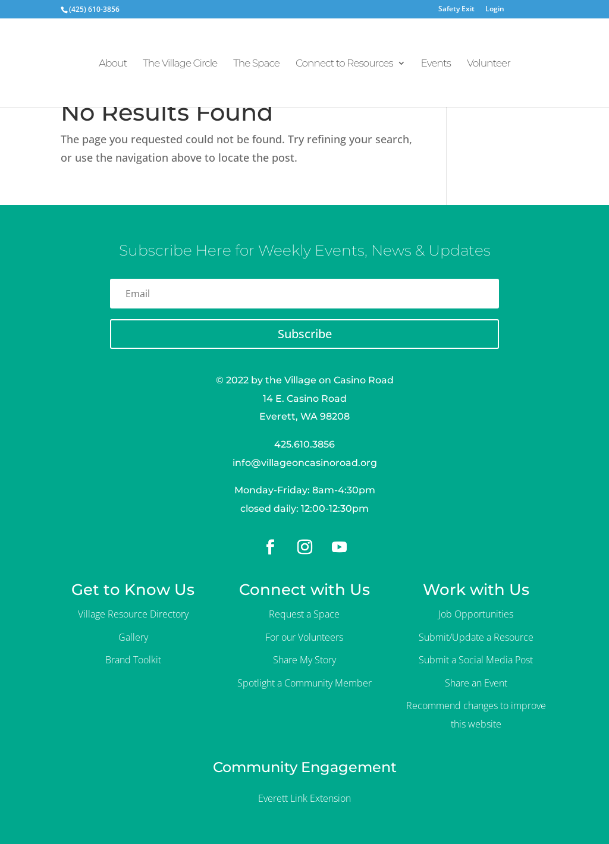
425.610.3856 (304, 444)
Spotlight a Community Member (304, 682)
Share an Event (476, 682)
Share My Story (304, 659)
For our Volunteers (304, 637)
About (113, 64)
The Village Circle (180, 64)
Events (436, 64)
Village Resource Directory (133, 614)
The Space (256, 64)
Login (494, 9)
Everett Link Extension (304, 798)
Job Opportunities (475, 614)
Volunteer (488, 64)
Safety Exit (456, 9)
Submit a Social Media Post (476, 659)
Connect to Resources (344, 64)
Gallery (133, 637)
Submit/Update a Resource (476, 637)
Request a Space (304, 614)
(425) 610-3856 (94, 9)
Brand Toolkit (133, 659)
